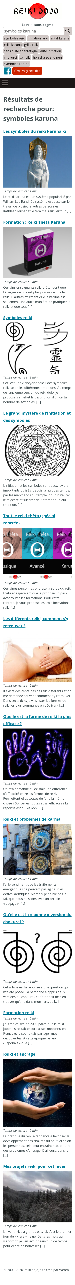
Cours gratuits (27, 71)
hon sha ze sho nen (47, 57)
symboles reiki (14, 38)
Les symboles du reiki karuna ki (34, 131)
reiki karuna (13, 44)
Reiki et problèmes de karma (32, 819)
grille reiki (31, 44)
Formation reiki (18, 1012)
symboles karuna (16, 64)
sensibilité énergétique (21, 51)
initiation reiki (38, 38)
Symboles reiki (17, 317)
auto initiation (50, 51)
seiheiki (25, 57)
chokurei (10, 57)
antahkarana (60, 38)
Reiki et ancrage (19, 1054)
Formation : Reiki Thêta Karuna (34, 222)
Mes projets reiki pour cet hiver (34, 1166)
